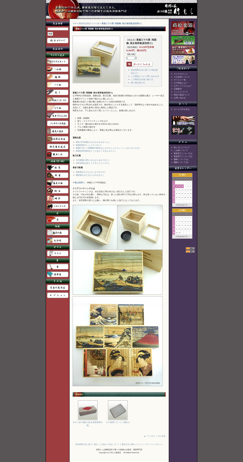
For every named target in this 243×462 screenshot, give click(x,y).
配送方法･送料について (131, 444)
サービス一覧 (180, 80)
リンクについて (181, 92)
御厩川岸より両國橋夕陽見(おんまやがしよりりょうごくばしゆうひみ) (108, 148)
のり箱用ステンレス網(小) (118, 421)
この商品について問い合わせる (145, 76)
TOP (75, 23)
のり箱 (96, 23)
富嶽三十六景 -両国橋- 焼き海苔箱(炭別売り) (122, 23)
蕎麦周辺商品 (85, 23)
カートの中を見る (182, 109)
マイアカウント (181, 74)
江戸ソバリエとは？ (183, 86)
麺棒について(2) (181, 162)
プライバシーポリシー (153, 444)
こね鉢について (181, 150)
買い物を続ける (138, 82)
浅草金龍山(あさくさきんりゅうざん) (92, 163)
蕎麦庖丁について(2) (183, 156)
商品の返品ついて (182, 95)
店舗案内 (178, 89)
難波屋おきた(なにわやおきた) (89, 175)
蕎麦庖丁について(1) (183, 153)
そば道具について (182, 77)
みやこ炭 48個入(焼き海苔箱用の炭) (87, 422)
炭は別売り (80, 182)
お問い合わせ (180, 98)
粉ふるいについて (182, 147)
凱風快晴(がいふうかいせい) (88, 145)
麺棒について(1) (181, 159)
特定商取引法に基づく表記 (86, 444)
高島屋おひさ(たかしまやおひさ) (90, 172)
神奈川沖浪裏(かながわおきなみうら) (92, 142)
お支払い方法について (110, 444)
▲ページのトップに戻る (155, 436)
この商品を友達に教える (142, 79)
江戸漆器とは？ (181, 83)
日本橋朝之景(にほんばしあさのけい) (92, 160)
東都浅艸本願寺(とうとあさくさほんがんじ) (95, 151)
